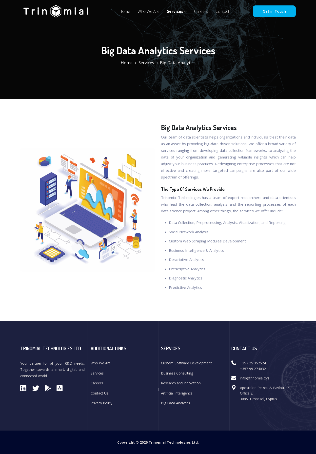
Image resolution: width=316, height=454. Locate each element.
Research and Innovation (181, 383)
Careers (201, 11)
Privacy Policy (101, 403)
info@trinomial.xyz (254, 378)
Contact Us (99, 393)
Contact (222, 11)
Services (177, 11)
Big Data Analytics (175, 403)
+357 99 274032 (253, 368)
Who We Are (148, 11)
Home (124, 11)
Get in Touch (274, 11)
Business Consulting (177, 373)
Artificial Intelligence (177, 393)
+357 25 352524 (253, 363)
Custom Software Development (186, 363)
